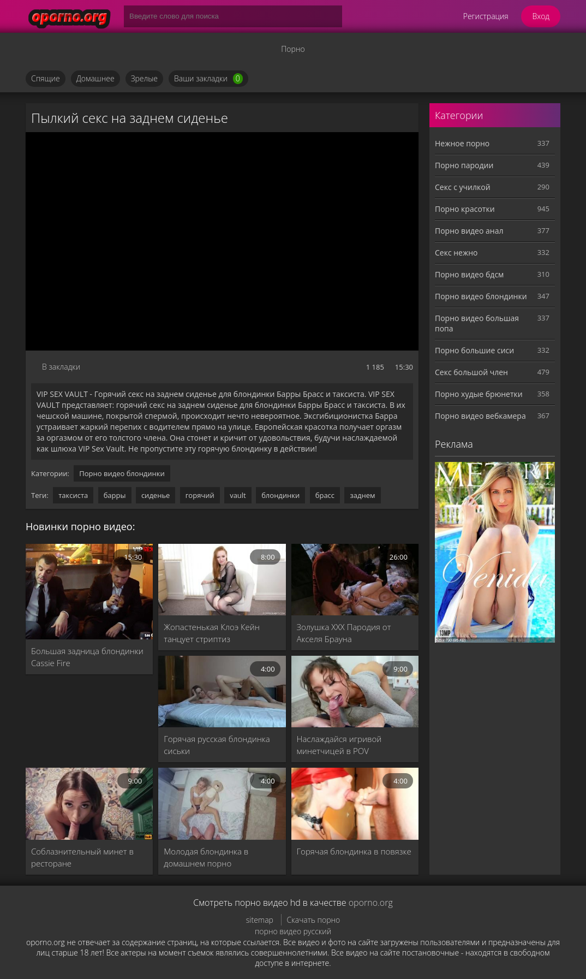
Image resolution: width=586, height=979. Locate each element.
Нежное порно (462, 143)
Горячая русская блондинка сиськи (217, 744)
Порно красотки (465, 209)
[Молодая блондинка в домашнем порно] (221, 803)
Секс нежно (456, 252)
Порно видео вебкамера (480, 416)
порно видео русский (293, 931)
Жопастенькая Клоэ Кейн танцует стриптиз (212, 632)
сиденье (155, 495)
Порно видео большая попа (477, 323)
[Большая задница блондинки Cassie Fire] (89, 591)
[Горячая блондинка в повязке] (354, 803)
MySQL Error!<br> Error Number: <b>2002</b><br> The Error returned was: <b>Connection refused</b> (222, 241)
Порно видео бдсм (469, 274)
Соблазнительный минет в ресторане (82, 857)
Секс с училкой (463, 187)
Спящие (45, 78)
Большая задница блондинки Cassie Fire (87, 656)
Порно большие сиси (474, 350)
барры (115, 495)
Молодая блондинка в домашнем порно (206, 857)
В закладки (61, 366)
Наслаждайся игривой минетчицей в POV (339, 744)
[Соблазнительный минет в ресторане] (89, 803)
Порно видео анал (469, 231)
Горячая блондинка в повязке (354, 851)
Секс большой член (471, 372)
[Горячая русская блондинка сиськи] (221, 691)
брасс (324, 495)
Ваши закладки (208, 78)
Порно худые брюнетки (479, 394)
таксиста (73, 495)
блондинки (280, 495)
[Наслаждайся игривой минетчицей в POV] (354, 691)
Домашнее (95, 78)
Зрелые (144, 78)
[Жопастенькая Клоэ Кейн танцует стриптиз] (221, 579)
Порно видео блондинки (122, 473)
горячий (200, 495)
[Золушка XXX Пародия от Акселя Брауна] (354, 579)
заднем (362, 495)
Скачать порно (313, 920)
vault (238, 495)
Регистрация (486, 16)
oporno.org (371, 903)
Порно (292, 49)
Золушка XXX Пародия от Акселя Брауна (344, 632)
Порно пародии (464, 165)
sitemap (259, 920)
